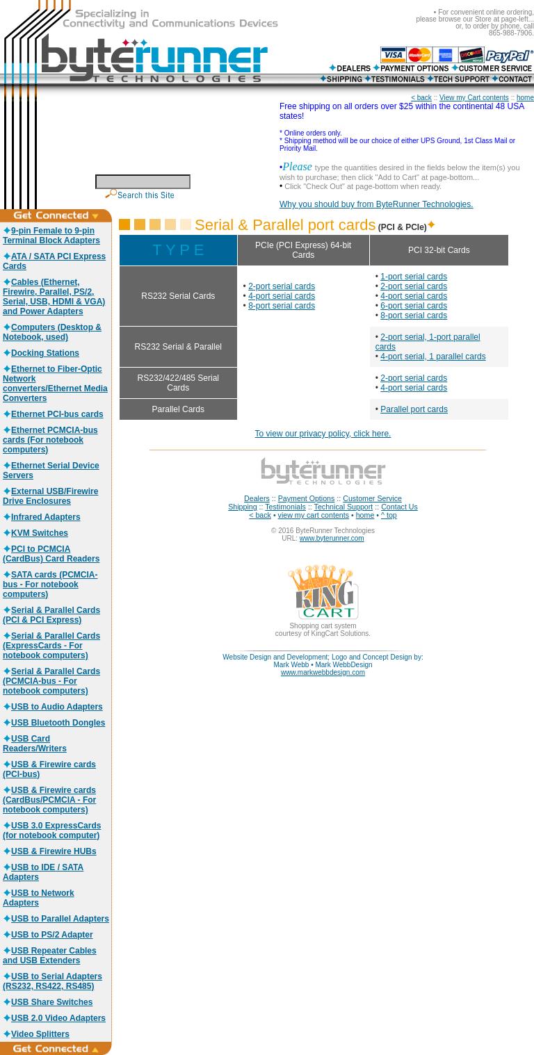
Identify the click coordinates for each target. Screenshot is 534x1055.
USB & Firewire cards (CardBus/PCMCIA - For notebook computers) (49, 800)
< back (421, 97)
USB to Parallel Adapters (56, 919)
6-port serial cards (413, 306)
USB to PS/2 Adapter (48, 935)
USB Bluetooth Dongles (54, 723)
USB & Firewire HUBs (50, 851)
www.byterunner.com (332, 538)
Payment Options (306, 498)
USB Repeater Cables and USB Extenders (50, 955)
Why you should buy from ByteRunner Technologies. (377, 204)
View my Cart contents (474, 97)
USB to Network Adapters (38, 898)
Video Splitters (36, 1034)
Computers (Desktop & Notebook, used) (52, 332)
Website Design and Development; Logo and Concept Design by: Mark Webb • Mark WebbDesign (322, 661)
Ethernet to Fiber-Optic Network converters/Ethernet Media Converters (55, 383)
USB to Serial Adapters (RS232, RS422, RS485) (52, 981)
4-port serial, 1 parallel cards (432, 356)
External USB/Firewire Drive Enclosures (50, 496)
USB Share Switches (47, 1002)
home (525, 97)
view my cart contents (313, 515)
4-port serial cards (281, 296)
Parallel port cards (414, 409)
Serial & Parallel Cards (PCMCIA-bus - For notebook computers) (51, 681)
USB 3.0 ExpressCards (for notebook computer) (52, 830)
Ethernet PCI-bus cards (53, 414)
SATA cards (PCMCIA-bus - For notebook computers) (50, 584)
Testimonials (285, 506)
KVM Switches (35, 533)
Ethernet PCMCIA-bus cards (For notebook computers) (50, 440)
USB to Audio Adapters (53, 707)
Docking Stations (41, 353)
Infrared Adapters (42, 517)
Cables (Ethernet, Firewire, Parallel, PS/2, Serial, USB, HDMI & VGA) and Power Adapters (54, 296)
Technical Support (343, 506)
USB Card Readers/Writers (35, 743)
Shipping (242, 506)
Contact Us (399, 506)
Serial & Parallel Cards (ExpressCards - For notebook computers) (51, 645)
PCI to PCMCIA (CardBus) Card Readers (51, 554)
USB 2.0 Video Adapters (54, 1018)
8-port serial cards (281, 306)
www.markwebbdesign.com (323, 672)
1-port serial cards (413, 276)
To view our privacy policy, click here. (323, 434)
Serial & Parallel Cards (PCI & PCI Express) (51, 615)
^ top (389, 515)
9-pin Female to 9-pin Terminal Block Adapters (51, 235)
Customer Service (372, 498)
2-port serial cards (281, 286)
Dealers (257, 498)
